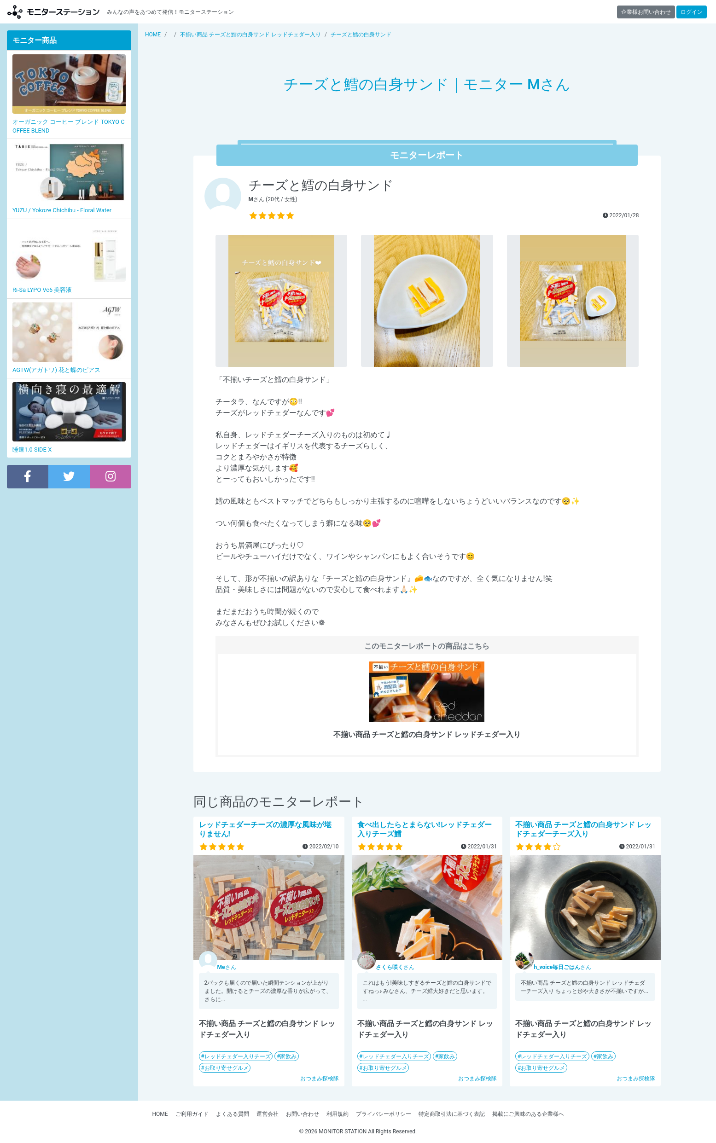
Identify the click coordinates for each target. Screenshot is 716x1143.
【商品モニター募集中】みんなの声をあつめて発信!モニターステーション (53, 12)
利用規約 (337, 1114)
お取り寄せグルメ (226, 1068)
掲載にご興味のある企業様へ (528, 1114)
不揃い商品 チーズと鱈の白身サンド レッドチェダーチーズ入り (583, 829)
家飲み (288, 1056)
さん (226, 967)
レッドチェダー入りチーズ (237, 1056)
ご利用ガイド (192, 1114)
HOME (160, 1114)
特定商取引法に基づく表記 (452, 1114)
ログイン (692, 12)
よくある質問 (232, 1114)
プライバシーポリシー (383, 1114)
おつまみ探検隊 (319, 1078)
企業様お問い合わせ (646, 12)
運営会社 (267, 1114)
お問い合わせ (302, 1114)
